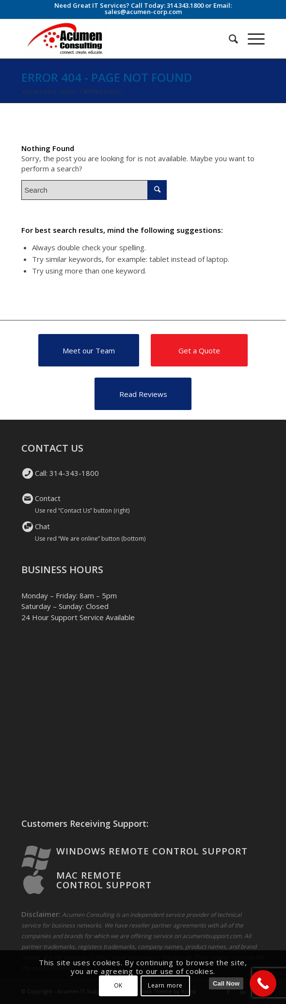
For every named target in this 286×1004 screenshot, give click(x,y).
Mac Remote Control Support (104, 880)
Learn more (165, 985)
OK (118, 985)
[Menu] (251, 38)
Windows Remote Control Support (152, 851)
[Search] (228, 38)
